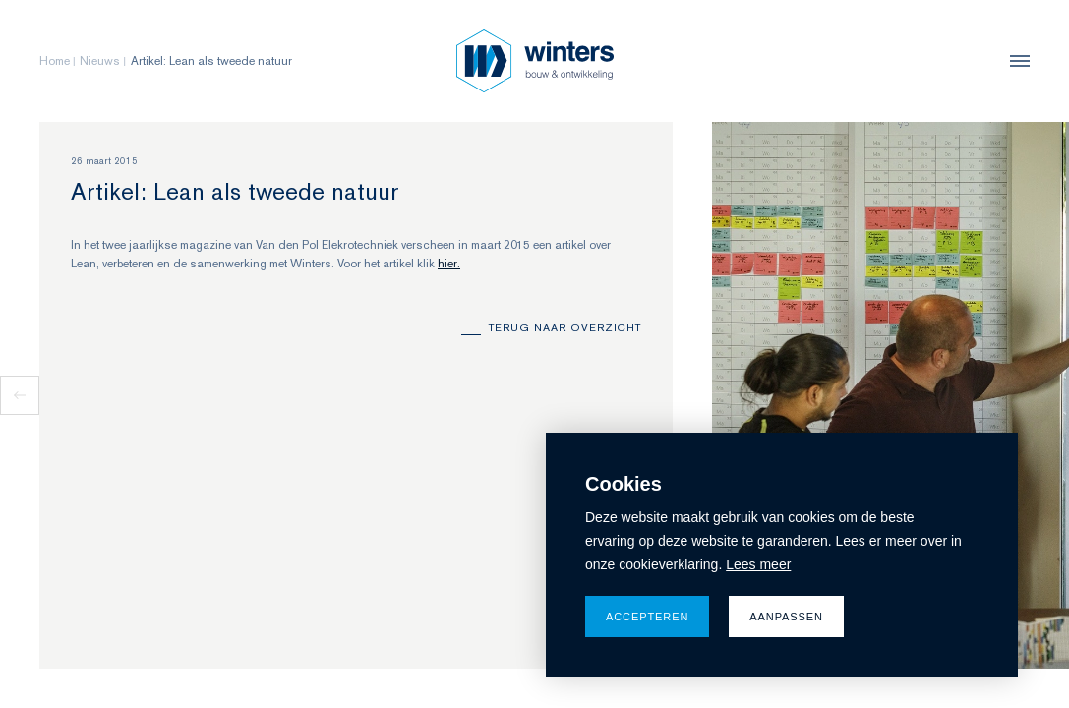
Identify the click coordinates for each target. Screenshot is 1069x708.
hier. (449, 263)
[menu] (1015, 61)
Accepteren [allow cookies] (647, 616)
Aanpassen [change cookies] (786, 616)
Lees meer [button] (758, 564)
